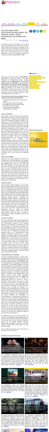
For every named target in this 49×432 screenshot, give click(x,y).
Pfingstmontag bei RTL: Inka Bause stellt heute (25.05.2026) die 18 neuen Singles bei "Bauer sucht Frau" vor (36, 379)
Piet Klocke (35, 79)
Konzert (35, 85)
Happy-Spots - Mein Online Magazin (10, 2)
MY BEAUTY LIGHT (13, 317)
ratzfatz (10, 197)
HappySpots (3, 26)
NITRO (37, 88)
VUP (5, 230)
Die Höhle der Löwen (24, 40)
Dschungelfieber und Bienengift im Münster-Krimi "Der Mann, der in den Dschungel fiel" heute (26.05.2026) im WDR (11, 348)
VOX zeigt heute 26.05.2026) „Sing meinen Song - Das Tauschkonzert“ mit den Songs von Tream (36, 349)
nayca (17, 126)
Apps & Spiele (11, 23)
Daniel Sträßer (38, 77)
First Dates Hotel (33, 76)
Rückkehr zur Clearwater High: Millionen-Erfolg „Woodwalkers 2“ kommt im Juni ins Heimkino (12, 379)
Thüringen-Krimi (38, 82)
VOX (20, 40)
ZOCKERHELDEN (21, 259)
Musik (37, 23)
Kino (18, 23)
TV (31, 23)
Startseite (4, 23)
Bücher (44, 23)
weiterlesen (18, 364)
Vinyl (33, 80)
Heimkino (24, 23)
